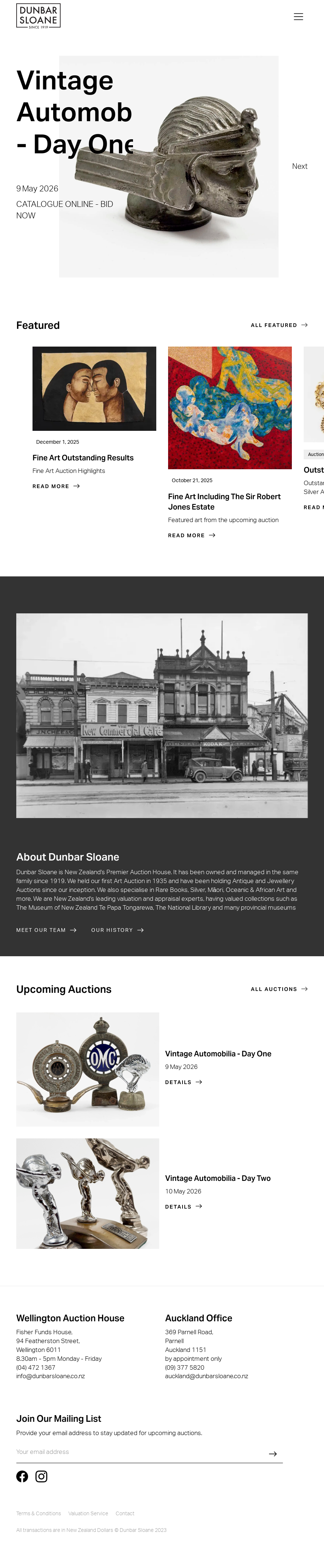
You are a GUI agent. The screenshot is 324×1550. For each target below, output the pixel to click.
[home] (38, 16)
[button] (298, 16)
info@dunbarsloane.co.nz (50, 1376)
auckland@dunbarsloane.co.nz (206, 1376)
